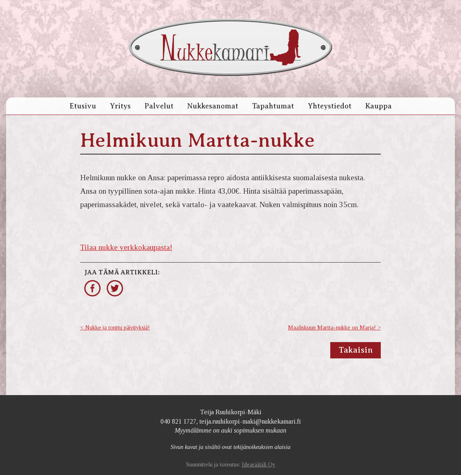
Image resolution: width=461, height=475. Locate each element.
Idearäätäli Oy (258, 465)
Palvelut (159, 106)
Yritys (120, 106)
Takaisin (355, 350)
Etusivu (83, 106)
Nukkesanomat (212, 106)
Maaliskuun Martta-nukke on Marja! (332, 328)
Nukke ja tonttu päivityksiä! (117, 328)
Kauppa (378, 106)
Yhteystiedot (329, 106)
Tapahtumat (273, 106)
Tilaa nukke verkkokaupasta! (126, 247)
